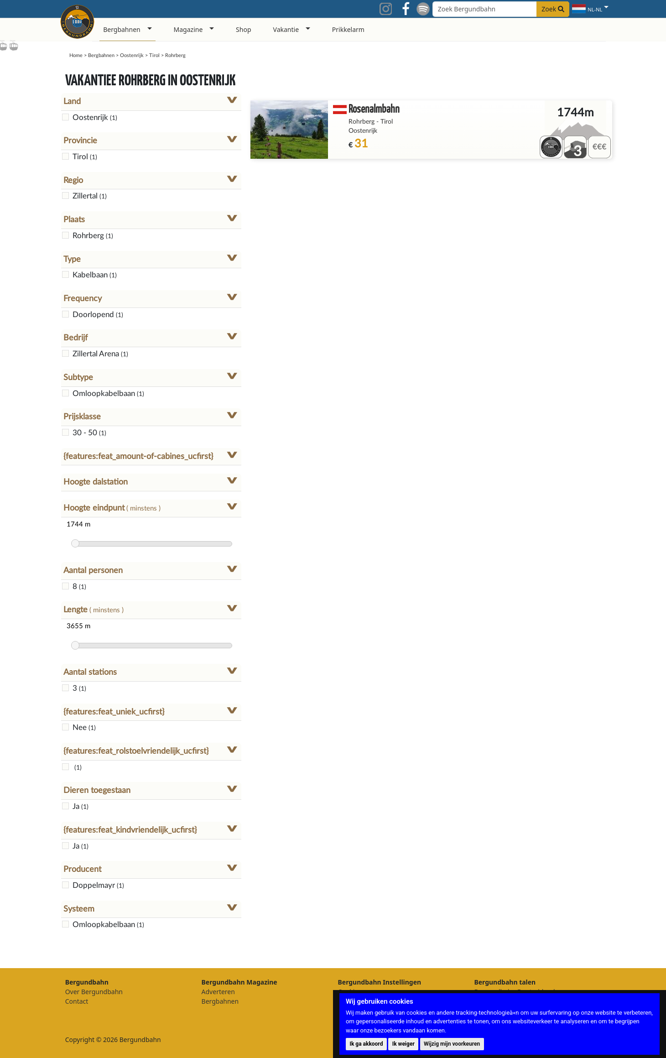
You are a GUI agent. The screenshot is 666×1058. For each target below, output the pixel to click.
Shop (243, 29)
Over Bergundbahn (94, 991)
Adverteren (218, 991)
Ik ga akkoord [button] (366, 1044)
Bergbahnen (101, 55)
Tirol (154, 55)
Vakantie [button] (286, 29)
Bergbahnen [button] (121, 29)
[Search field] (500, 9)
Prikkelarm (348, 29)
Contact (76, 1001)
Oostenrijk (132, 55)
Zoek (552, 9)
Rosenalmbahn (374, 108)
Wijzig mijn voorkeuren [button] (452, 1044)
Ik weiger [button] (403, 1044)
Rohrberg (362, 122)
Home (76, 55)
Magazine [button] (188, 29)
